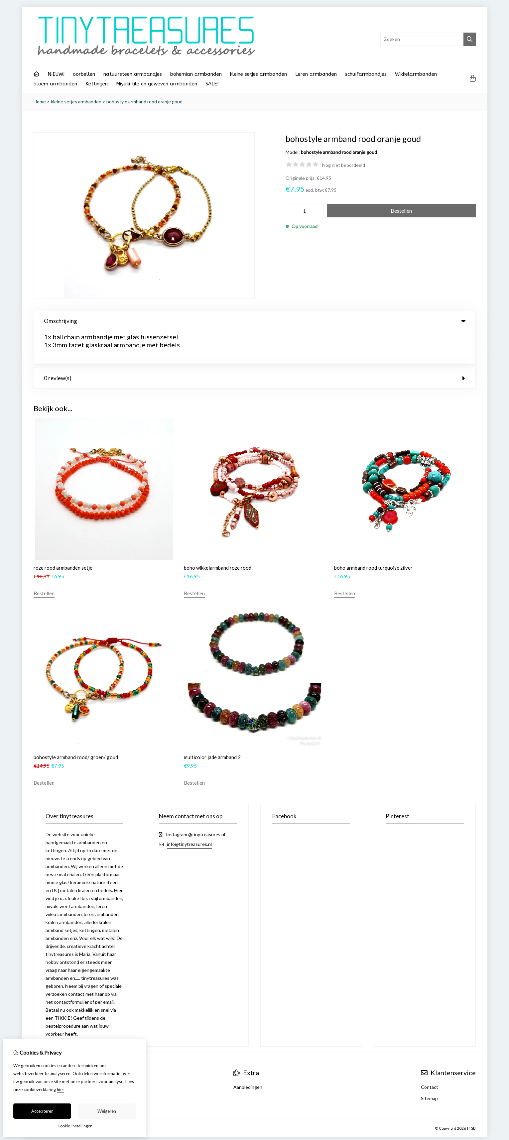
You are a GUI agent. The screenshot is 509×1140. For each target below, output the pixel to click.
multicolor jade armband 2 (212, 724)
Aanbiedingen (247, 1054)
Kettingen (96, 84)
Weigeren (106, 1111)
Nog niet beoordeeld (343, 165)
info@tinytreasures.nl (189, 811)
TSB (472, 1094)
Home (40, 101)
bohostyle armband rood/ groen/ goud (76, 724)
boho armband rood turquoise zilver (373, 535)
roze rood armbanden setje (63, 535)
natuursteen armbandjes (132, 74)
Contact (429, 1054)
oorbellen (84, 74)
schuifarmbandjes (366, 74)
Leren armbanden (316, 74)
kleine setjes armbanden (258, 74)
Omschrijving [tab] (254, 320)
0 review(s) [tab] (254, 344)
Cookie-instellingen (75, 1125)
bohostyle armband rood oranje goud (144, 101)
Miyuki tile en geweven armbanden (156, 84)
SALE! (211, 84)
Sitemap (429, 1065)
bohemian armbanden (196, 74)
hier (60, 1089)
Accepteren (42, 1111)
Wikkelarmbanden (416, 74)
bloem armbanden (55, 84)
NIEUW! (56, 74)
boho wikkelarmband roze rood (217, 535)
